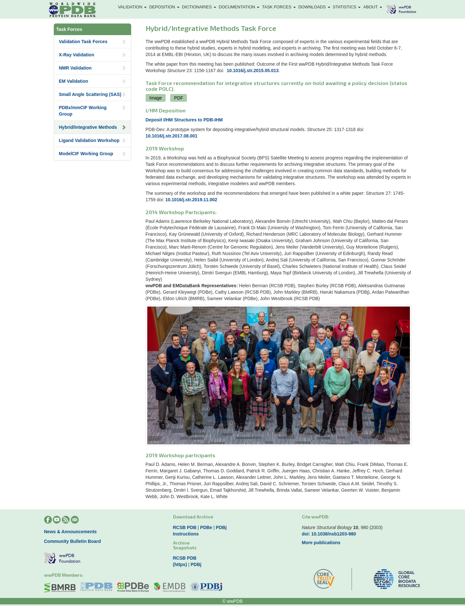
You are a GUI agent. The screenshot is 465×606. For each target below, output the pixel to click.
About (372, 7)
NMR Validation (92, 68)
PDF (178, 97)
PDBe (206, 527)
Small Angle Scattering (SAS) (92, 94)
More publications (321, 542)
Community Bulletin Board (72, 541)
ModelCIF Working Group (92, 153)
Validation (132, 7)
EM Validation (92, 81)
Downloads (314, 7)
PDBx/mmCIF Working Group (92, 111)
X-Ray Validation (92, 54)
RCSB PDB (185, 527)
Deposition (164, 7)
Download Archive (193, 516)
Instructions (186, 533)
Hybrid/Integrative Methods (92, 127)
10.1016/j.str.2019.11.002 (191, 199)
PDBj (221, 527)
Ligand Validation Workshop (92, 140)
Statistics (347, 7)
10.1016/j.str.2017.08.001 (172, 135)
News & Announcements (70, 531)
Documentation (239, 7)
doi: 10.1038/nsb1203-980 (329, 533)
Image (156, 97)
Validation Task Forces (92, 41)
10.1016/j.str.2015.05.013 (252, 70)
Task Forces (278, 7)
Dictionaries (199, 7)
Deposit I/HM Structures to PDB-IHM (184, 119)
